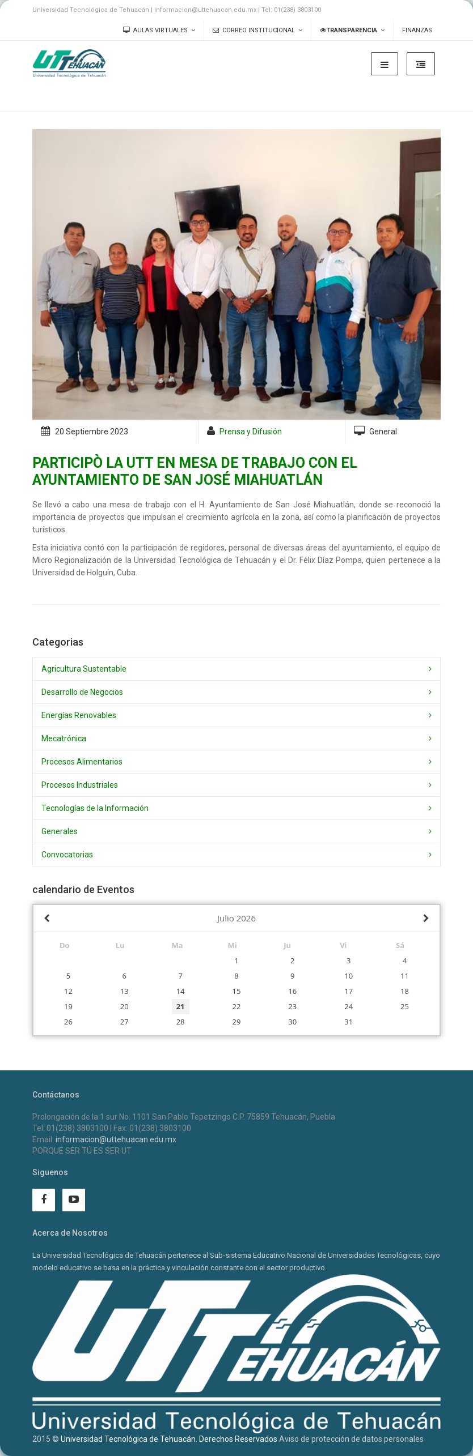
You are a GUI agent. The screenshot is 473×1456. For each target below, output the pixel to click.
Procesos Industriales (79, 784)
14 (180, 991)
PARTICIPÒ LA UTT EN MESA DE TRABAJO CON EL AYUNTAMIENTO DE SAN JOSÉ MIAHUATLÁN (194, 471)
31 (348, 1022)
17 (348, 991)
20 (124, 1006)
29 (237, 1022)
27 (124, 1022)
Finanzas (417, 30)
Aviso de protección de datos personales (351, 1439)
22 (237, 1006)
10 (348, 976)
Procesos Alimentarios (82, 761)
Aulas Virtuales (155, 30)
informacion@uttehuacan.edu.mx (116, 1139)
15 (237, 991)
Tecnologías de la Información (95, 808)
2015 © (45, 1439)
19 (68, 1006)
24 (348, 1006)
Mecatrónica (63, 738)
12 (68, 991)
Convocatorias (67, 854)
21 (180, 1006)
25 (404, 1006)
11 (404, 976)
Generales (59, 831)
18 (404, 991)
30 (292, 1022)
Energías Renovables (78, 715)
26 (68, 1022)
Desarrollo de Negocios (82, 692)
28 (180, 1022)
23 (292, 1006)
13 (124, 991)
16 (292, 991)
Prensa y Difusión (250, 431)
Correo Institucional (254, 30)
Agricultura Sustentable (83, 668)
